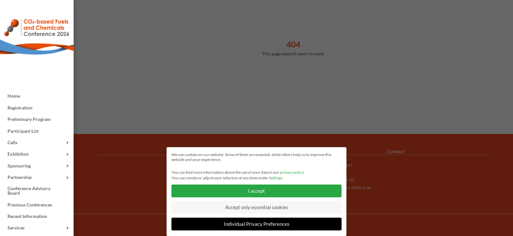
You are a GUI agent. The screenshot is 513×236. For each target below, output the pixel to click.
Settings (275, 177)
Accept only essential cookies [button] (256, 207)
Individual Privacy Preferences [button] (257, 224)
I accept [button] (256, 191)
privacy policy (292, 172)
